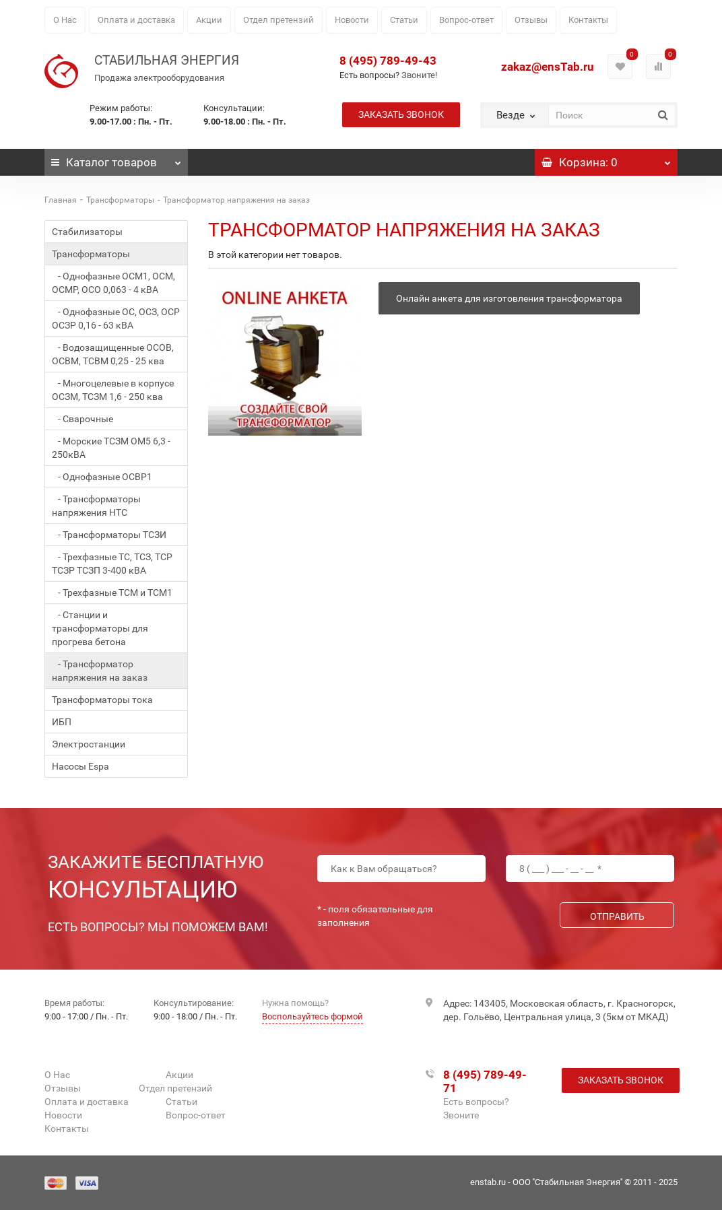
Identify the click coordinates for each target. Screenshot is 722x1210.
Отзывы (531, 20)
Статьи (404, 20)
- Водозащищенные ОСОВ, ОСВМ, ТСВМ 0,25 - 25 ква (113, 354)
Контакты (588, 20)
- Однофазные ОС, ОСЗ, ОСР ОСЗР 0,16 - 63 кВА (116, 318)
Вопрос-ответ (466, 20)
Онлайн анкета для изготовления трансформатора (509, 298)
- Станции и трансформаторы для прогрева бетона (100, 628)
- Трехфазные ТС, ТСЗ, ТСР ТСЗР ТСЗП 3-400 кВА (112, 563)
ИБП (61, 721)
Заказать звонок (401, 114)
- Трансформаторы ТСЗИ (109, 534)
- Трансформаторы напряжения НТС (96, 506)
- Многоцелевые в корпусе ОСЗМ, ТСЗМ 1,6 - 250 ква (113, 390)
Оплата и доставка (136, 20)
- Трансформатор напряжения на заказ (99, 671)
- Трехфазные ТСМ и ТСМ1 (112, 592)
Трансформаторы (120, 200)
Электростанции (88, 744)
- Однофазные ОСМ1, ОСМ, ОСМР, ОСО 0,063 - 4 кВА (113, 283)
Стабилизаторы (87, 231)
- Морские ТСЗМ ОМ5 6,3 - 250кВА (111, 448)
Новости (352, 20)
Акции (209, 20)
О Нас (65, 20)
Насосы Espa (80, 766)
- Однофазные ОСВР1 (102, 476)
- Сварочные (82, 418)
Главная (60, 200)
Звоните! (419, 75)
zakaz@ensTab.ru (547, 66)
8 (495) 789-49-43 (387, 60)
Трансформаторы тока (102, 699)
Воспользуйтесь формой (312, 1016)
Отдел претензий (278, 20)
